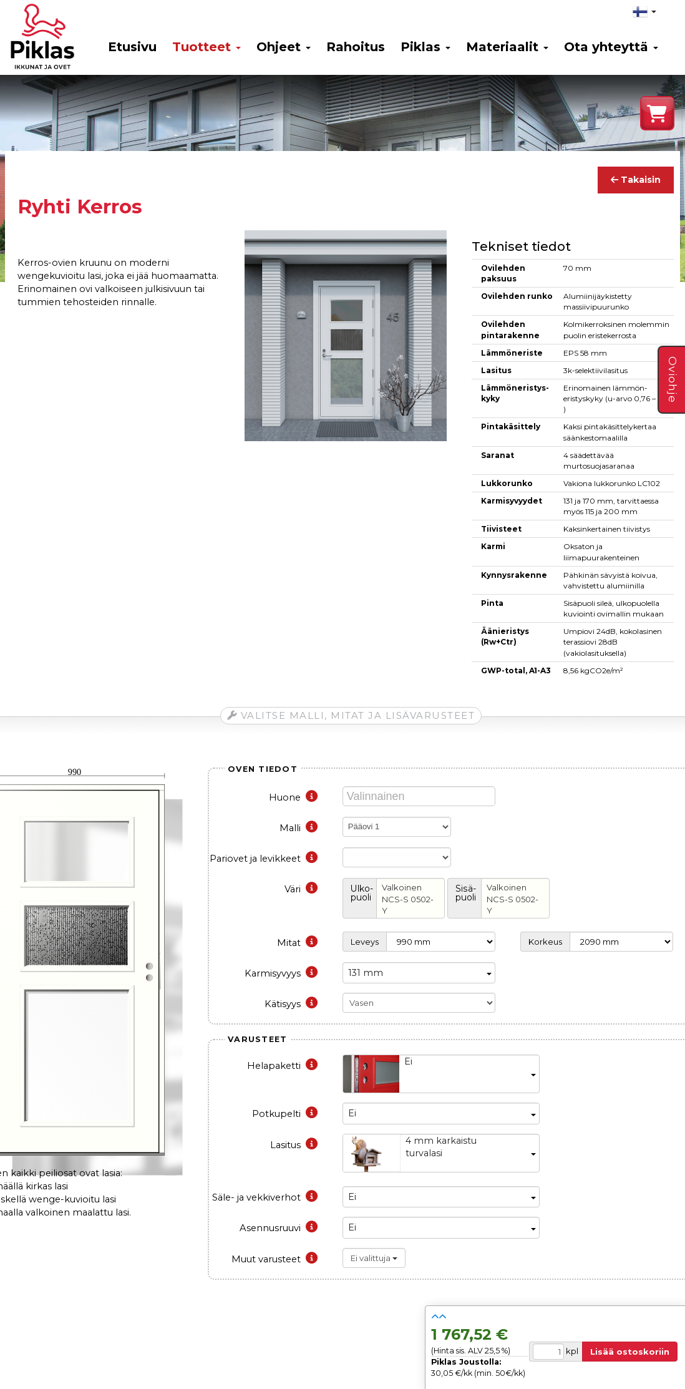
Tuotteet (206, 46)
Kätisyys (291, 1004)
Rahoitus (355, 46)
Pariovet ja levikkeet (264, 858)
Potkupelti (285, 1113)
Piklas (425, 46)
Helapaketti (282, 1065)
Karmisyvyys (281, 973)
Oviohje (672, 379)
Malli (298, 828)
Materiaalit (507, 46)
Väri (301, 889)
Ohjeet (283, 46)
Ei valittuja (374, 1258)
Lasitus (294, 1145)
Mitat (297, 942)
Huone (293, 797)
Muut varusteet (274, 1259)
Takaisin (636, 179)
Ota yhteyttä (611, 46)
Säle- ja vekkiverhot (265, 1197)
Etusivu (132, 46)
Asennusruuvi (279, 1228)
